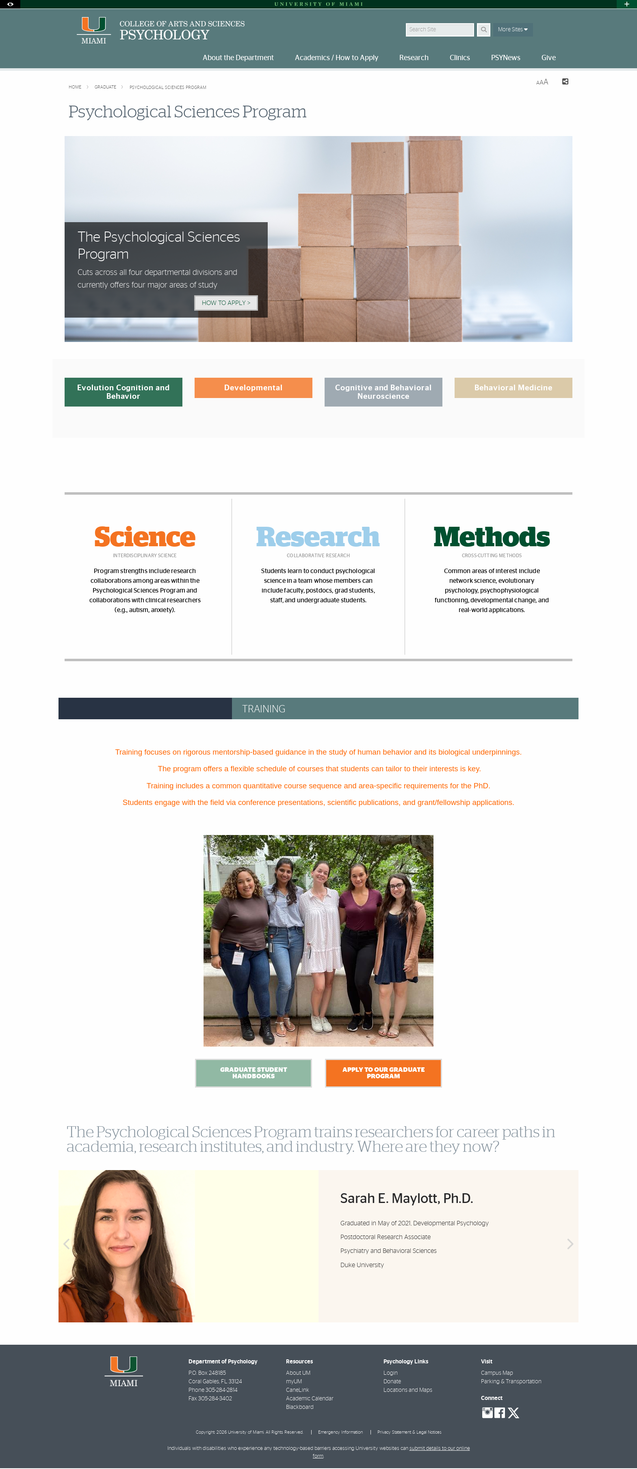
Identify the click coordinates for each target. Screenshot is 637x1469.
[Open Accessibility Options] (10, 4)
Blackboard (300, 1408)
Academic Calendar (310, 1399)
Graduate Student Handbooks (253, 1073)
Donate (392, 1382)
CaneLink (297, 1391)
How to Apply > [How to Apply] (226, 303)
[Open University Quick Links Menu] (627, 4)
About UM (298, 1374)
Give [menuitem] (549, 58)
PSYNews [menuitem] (505, 58)
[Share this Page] (561, 82)
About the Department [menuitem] (238, 58)
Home (75, 87)
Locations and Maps (408, 1391)
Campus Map (497, 1374)
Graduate (106, 87)
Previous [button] (66, 1251)
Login (391, 1374)
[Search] (483, 30)
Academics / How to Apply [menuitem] (336, 58)
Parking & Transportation (511, 1382)
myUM (294, 1382)
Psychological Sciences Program (168, 87)
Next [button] (571, 1251)
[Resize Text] (542, 82)
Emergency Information (340, 1433)
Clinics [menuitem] (460, 58)
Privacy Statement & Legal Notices (409, 1433)
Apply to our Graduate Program (383, 1073)
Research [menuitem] (414, 58)
